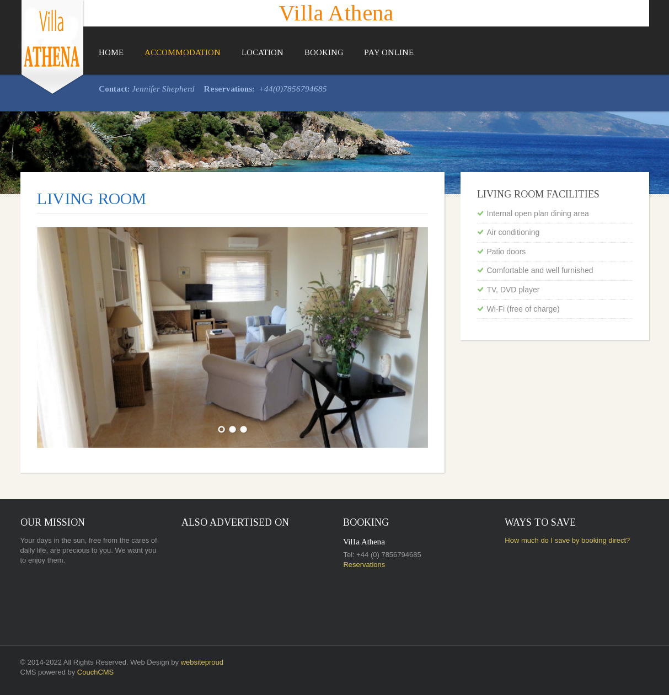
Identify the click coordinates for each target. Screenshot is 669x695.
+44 (266, 88)
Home (111, 52)
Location (262, 52)
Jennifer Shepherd (163, 88)
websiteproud (202, 662)
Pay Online (389, 52)
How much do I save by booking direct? (567, 540)
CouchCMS (95, 672)
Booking (323, 52)
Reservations (364, 564)
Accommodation (182, 52)
